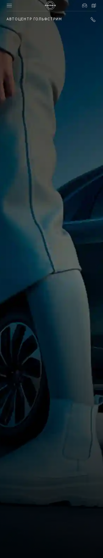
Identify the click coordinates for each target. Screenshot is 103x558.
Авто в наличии (84, 5)
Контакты (93, 5)
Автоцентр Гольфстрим (34, 19)
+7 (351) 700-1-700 (93, 19)
